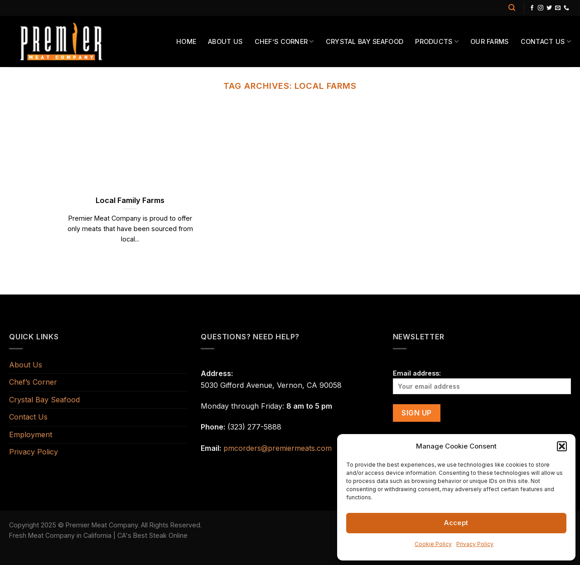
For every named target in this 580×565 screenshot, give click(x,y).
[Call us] (566, 8)
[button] (561, 446)
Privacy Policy (474, 544)
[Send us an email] (558, 8)
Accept (456, 522)
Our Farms (489, 41)
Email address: (482, 381)
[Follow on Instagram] (540, 8)
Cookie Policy (433, 544)
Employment (30, 434)
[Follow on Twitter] (549, 8)
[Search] (511, 7)
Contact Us (546, 41)
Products (437, 41)
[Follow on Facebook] (532, 8)
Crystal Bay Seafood (364, 41)
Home (186, 41)
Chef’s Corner (284, 41)
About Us (225, 41)
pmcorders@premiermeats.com (277, 448)
